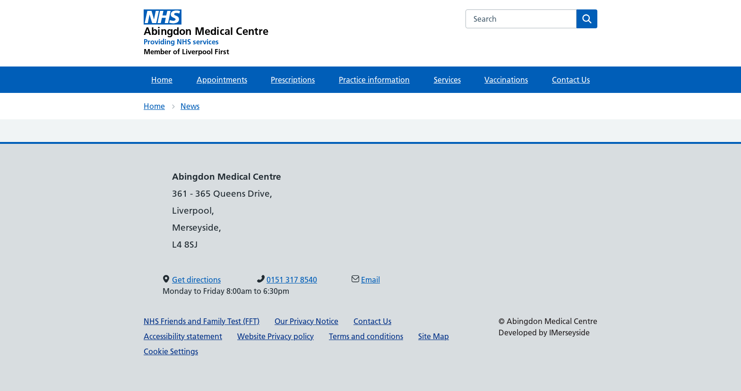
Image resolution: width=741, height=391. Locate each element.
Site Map (433, 336)
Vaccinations (506, 79)
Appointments (222, 79)
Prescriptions (293, 79)
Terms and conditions (366, 336)
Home (161, 79)
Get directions (196, 279)
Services (447, 79)
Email (370, 279)
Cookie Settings (171, 351)
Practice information (374, 79)
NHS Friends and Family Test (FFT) (201, 321)
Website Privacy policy (275, 336)
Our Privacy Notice (306, 321)
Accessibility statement (183, 336)
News (190, 106)
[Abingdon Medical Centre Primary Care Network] (206, 33)
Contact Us (571, 79)
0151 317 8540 (292, 279)
